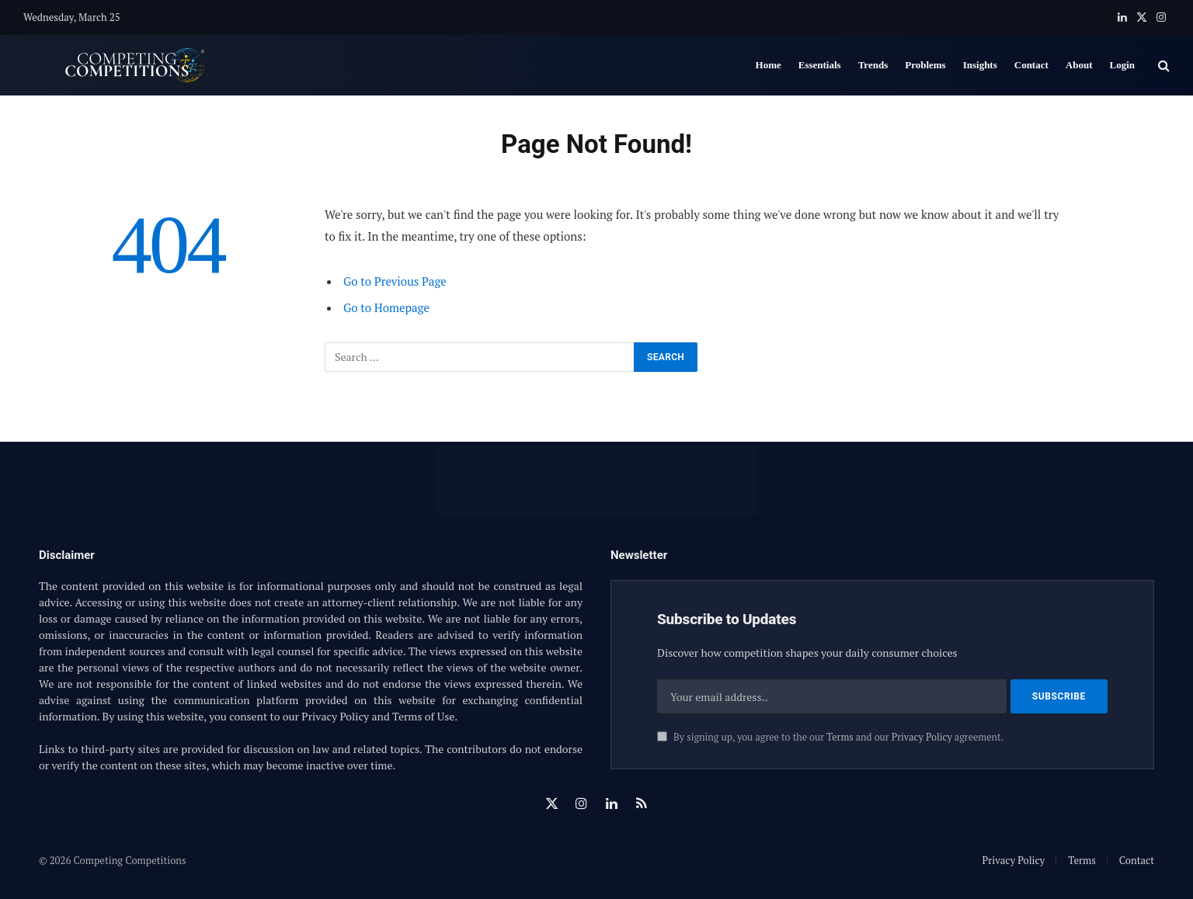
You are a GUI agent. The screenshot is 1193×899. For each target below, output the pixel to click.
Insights (980, 65)
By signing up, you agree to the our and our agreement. (830, 737)
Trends (873, 65)
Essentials (819, 65)
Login (1122, 65)
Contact (1031, 65)
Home (768, 65)
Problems (925, 65)
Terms (840, 737)
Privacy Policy (922, 737)
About (1079, 65)
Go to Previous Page (395, 281)
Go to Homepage (386, 307)
